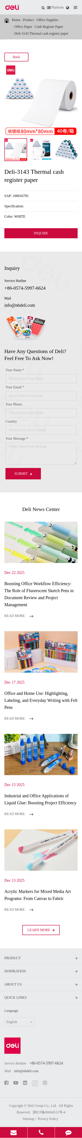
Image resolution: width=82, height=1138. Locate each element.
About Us (41, 984)
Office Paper (23, 27)
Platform (55, 7)
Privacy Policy (48, 1119)
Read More (18, 616)
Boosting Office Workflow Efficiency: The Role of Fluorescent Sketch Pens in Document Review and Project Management (39, 594)
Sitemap (28, 1119)
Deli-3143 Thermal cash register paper (41, 33)
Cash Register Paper (49, 27)
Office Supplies (47, 20)
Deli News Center (41, 509)
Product (28, 20)
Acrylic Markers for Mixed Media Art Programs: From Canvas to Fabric (37, 895)
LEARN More (41, 930)
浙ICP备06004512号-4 (49, 1112)
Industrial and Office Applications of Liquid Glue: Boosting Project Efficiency (40, 799)
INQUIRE (41, 233)
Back (16, 57)
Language (11, 1011)
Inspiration (41, 971)
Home (16, 20)
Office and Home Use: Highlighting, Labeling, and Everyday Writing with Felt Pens (40, 700)
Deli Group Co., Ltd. (42, 1106)
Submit (23, 473)
